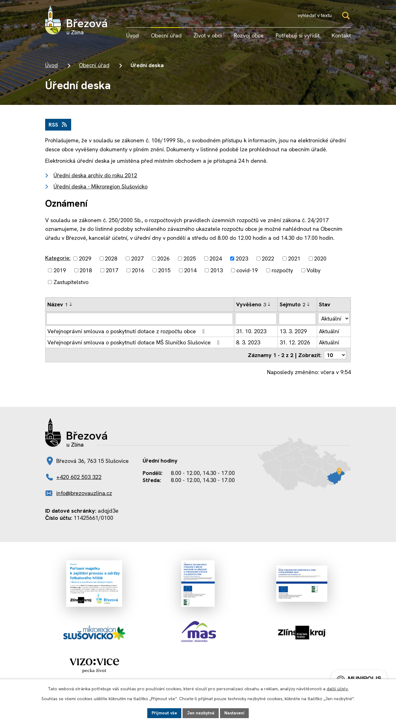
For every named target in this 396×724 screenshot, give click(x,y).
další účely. (338, 689)
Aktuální (329, 331)
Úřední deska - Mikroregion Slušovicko (101, 186)
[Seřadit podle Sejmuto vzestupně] (308, 303)
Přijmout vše (164, 713)
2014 (190, 270)
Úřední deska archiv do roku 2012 (95, 175)
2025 (189, 258)
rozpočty (282, 270)
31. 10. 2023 (251, 331)
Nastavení (234, 713)
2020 (320, 258)
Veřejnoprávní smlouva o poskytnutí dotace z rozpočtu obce (127, 331)
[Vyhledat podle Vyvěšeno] (256, 319)
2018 (86, 270)
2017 (112, 270)
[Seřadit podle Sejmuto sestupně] (308, 305)
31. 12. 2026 (295, 342)
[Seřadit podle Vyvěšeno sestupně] (269, 305)
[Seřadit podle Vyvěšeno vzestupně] (269, 303)
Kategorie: (58, 257)
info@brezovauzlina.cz (84, 493)
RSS (58, 124)
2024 (215, 258)
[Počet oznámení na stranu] (335, 355)
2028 (111, 258)
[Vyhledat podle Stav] (334, 318)
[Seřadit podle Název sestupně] (71, 305)
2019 (60, 270)
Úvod (51, 65)
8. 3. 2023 (248, 342)
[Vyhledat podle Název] (139, 319)
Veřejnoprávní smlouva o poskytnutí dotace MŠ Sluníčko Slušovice (134, 342)
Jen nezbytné (200, 713)
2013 (216, 270)
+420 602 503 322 (78, 477)
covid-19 (247, 270)
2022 (268, 258)
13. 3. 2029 (293, 331)
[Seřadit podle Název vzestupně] (71, 303)
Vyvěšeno (251, 304)
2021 (294, 258)
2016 (138, 270)
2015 (164, 270)
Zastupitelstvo (71, 282)
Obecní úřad (94, 65)
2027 (137, 258)
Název (57, 304)
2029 (85, 258)
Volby (314, 270)
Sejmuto (292, 304)
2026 (163, 258)
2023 (242, 258)
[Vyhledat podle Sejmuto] (297, 319)
